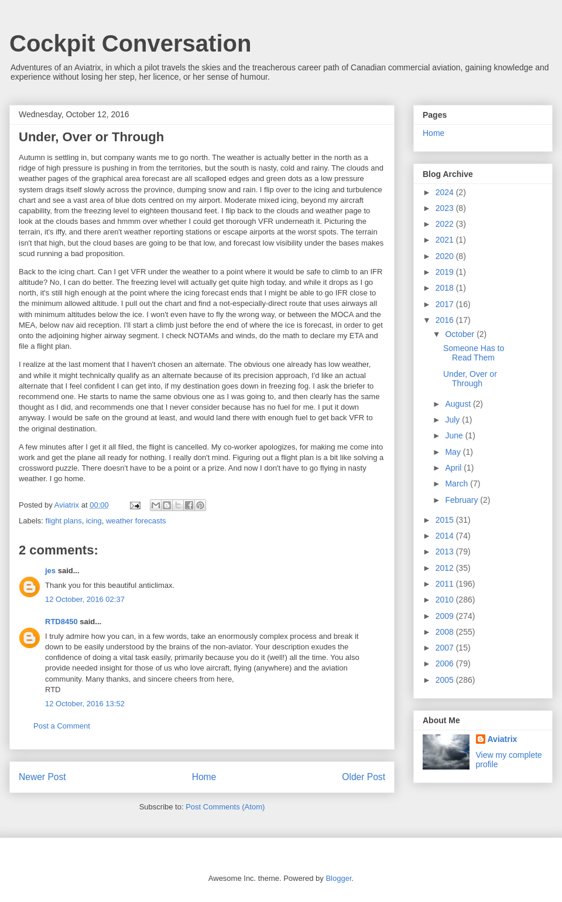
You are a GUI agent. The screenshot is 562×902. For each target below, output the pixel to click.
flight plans (64, 520)
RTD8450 (61, 621)
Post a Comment (61, 725)
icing (94, 520)
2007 (446, 647)
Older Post (363, 777)
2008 (446, 631)
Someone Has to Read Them (473, 353)
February (462, 500)
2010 (446, 599)
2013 (446, 551)
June (455, 435)
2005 (446, 680)
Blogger (338, 878)
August (458, 404)
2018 (446, 287)
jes (50, 570)
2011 (446, 583)
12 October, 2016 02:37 (85, 599)
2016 (446, 320)
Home (204, 777)
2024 (446, 192)
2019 (446, 272)
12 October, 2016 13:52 (85, 703)
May (453, 452)
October (461, 334)
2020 (446, 256)
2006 (446, 663)
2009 (446, 616)
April (454, 467)
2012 (446, 568)
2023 (446, 208)
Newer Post (42, 777)
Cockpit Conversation (130, 43)
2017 (446, 304)
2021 (446, 239)
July (453, 419)
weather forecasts (136, 520)
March (457, 483)
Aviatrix (503, 739)
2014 (446, 535)
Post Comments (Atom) (225, 806)
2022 (446, 224)
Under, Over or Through (470, 379)
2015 (446, 520)
